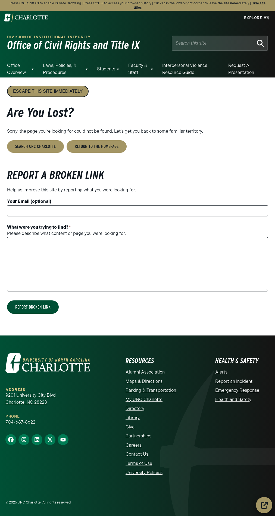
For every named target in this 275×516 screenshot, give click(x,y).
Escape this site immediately (48, 91)
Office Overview (16, 69)
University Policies (144, 472)
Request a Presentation (241, 69)
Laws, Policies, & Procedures (59, 69)
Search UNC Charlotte (35, 146)
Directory (135, 408)
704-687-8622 (20, 422)
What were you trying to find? (39, 227)
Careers (134, 445)
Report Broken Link (33, 307)
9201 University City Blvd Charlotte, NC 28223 (30, 399)
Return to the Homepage (96, 146)
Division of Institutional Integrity (49, 37)
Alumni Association (145, 372)
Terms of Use (139, 463)
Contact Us (137, 454)
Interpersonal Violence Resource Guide (184, 69)
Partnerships (138, 436)
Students (106, 69)
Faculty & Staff (137, 69)
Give (130, 427)
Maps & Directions (144, 381)
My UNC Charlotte (144, 399)
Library (133, 417)
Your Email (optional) (29, 201)
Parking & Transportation (151, 390)
